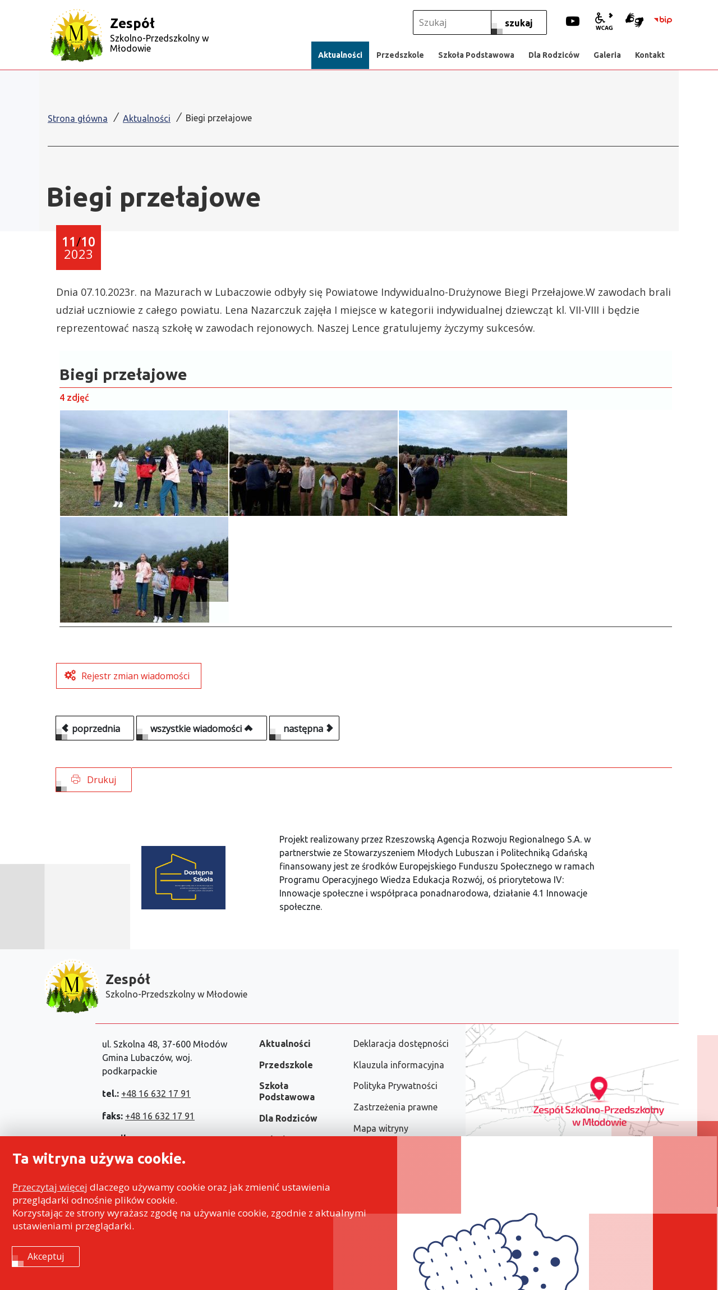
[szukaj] (519, 22)
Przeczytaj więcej (50, 1187)
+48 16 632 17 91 (156, 1093)
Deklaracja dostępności (401, 1044)
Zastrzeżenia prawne (395, 1107)
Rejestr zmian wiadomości (135, 676)
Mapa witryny (380, 1128)
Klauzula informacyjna (398, 1065)
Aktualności (147, 118)
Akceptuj (45, 1257)
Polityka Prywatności (395, 1086)
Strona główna (78, 118)
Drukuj (93, 780)
